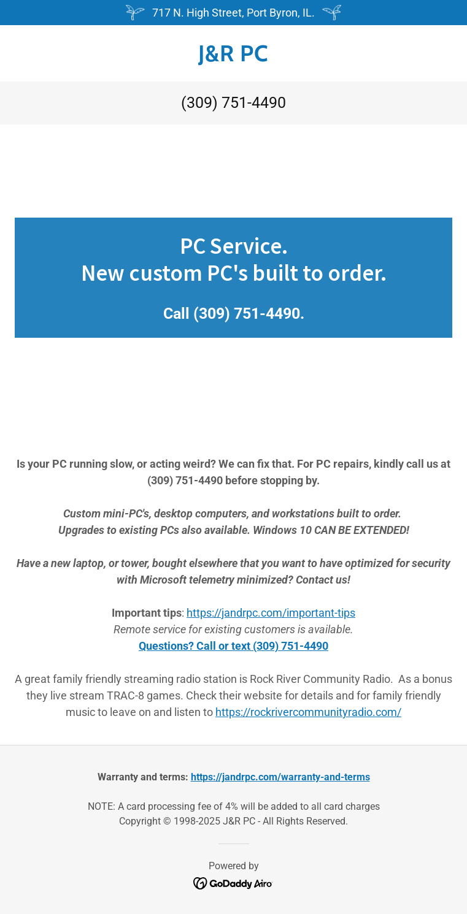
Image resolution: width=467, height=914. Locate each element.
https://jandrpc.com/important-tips (271, 612)
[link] (233, 53)
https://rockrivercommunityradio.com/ (308, 712)
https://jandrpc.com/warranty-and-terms (280, 777)
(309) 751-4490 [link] (233, 103)
